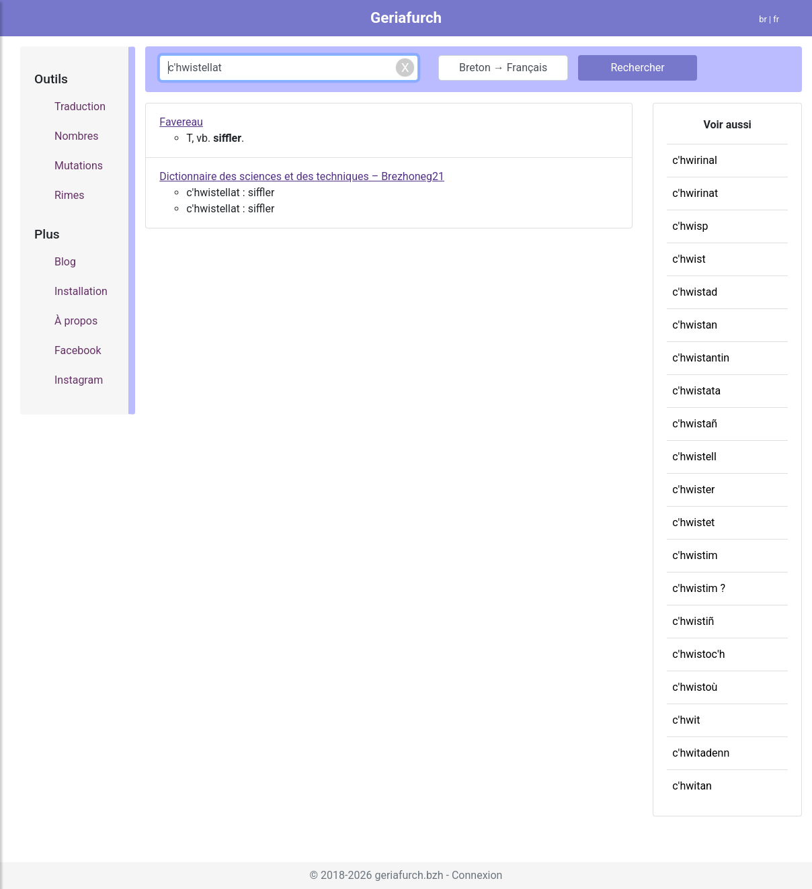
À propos (75, 320)
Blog (65, 261)
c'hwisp (690, 226)
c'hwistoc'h (698, 654)
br (763, 19)
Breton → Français (503, 67)
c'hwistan (694, 325)
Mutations (78, 165)
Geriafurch (406, 17)
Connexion (477, 875)
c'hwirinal (694, 160)
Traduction (80, 106)
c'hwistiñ (693, 621)
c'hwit (686, 720)
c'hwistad (694, 292)
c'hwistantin (700, 357)
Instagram (78, 380)
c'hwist (688, 259)
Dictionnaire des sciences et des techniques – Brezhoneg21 (301, 176)
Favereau (181, 122)
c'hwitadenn (700, 753)
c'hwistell (694, 456)
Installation (81, 291)
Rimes (69, 195)
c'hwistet (693, 522)
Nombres (76, 136)
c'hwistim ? (698, 588)
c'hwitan (692, 785)
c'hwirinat (695, 193)
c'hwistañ (694, 423)
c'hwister (693, 489)
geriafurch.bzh (408, 875)
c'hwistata (696, 390)
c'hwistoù (694, 687)
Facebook (77, 350)
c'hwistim (694, 555)
